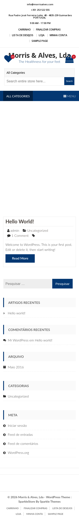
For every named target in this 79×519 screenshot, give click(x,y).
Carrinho (24, 29)
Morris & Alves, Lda (39, 55)
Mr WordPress (18, 340)
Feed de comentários (23, 443)
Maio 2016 (16, 367)
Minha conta (58, 35)
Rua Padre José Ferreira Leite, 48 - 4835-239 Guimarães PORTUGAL (40, 16)
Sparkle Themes (50, 501)
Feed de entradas (20, 434)
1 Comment (20, 235)
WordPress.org (18, 452)
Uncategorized (37, 230)
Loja (41, 35)
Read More (20, 258)
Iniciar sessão (17, 425)
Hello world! (19, 221)
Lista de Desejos (22, 35)
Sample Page (40, 41)
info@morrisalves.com (40, 4)
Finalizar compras (48, 29)
